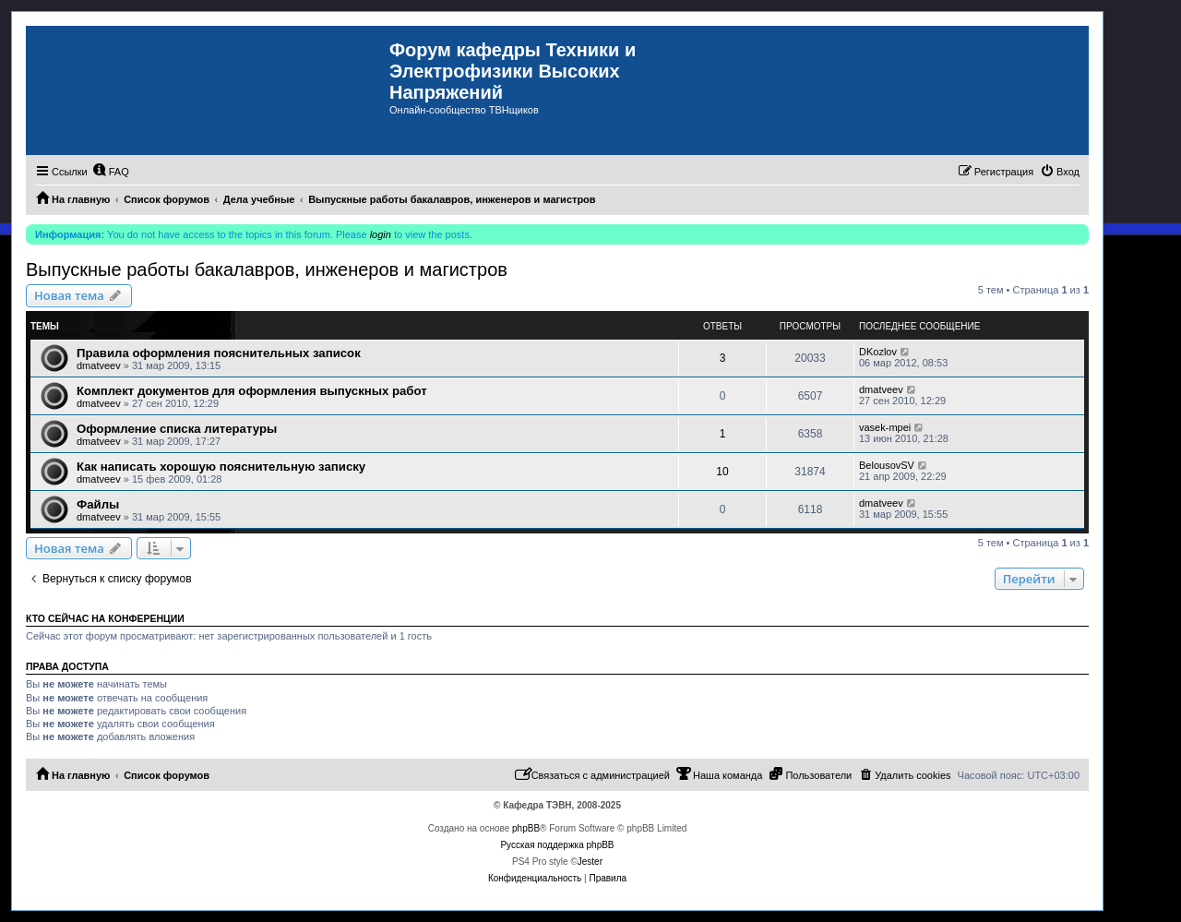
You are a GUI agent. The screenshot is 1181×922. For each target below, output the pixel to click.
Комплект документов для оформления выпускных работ (252, 391)
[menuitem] (110, 172)
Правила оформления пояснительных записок (219, 353)
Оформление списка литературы (177, 429)
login (380, 234)
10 (722, 471)
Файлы (98, 504)
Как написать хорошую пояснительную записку (221, 466)
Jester (590, 861)
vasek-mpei (885, 427)
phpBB (526, 828)
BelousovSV (886, 465)
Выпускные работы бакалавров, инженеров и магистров (266, 269)
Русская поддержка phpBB (557, 845)
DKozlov (878, 351)
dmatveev (99, 365)
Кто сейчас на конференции (105, 618)
